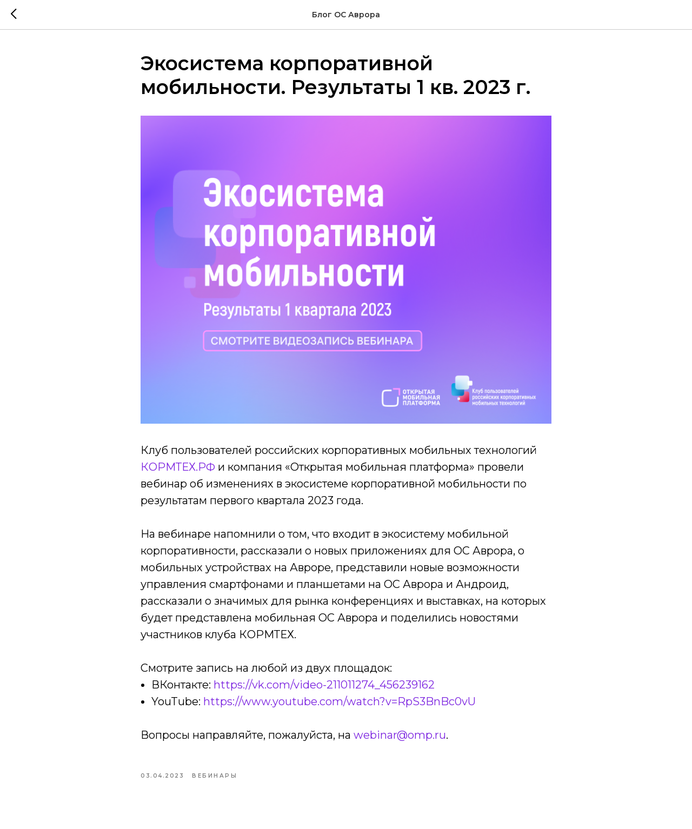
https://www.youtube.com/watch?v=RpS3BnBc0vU (339, 701)
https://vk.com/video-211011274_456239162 (324, 684)
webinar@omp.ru (400, 734)
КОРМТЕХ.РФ (179, 466)
